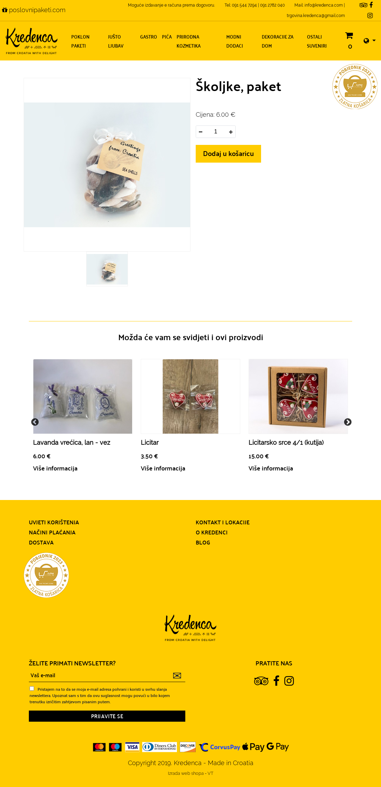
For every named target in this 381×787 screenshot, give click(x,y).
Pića (167, 36)
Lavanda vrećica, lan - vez (71, 442)
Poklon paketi (80, 41)
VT (210, 773)
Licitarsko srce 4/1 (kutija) (286, 442)
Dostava (41, 542)
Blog (203, 542)
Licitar (150, 442)
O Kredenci (212, 532)
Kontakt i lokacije (223, 522)
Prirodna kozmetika (189, 41)
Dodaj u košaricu (228, 153)
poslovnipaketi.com (33, 10)
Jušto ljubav (115, 41)
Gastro (148, 36)
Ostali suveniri (317, 41)
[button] (370, 40)
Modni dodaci (234, 41)
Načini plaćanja (52, 532)
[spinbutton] (215, 132)
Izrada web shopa (186, 773)
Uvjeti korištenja (54, 522)
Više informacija (55, 468)
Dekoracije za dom (277, 41)
